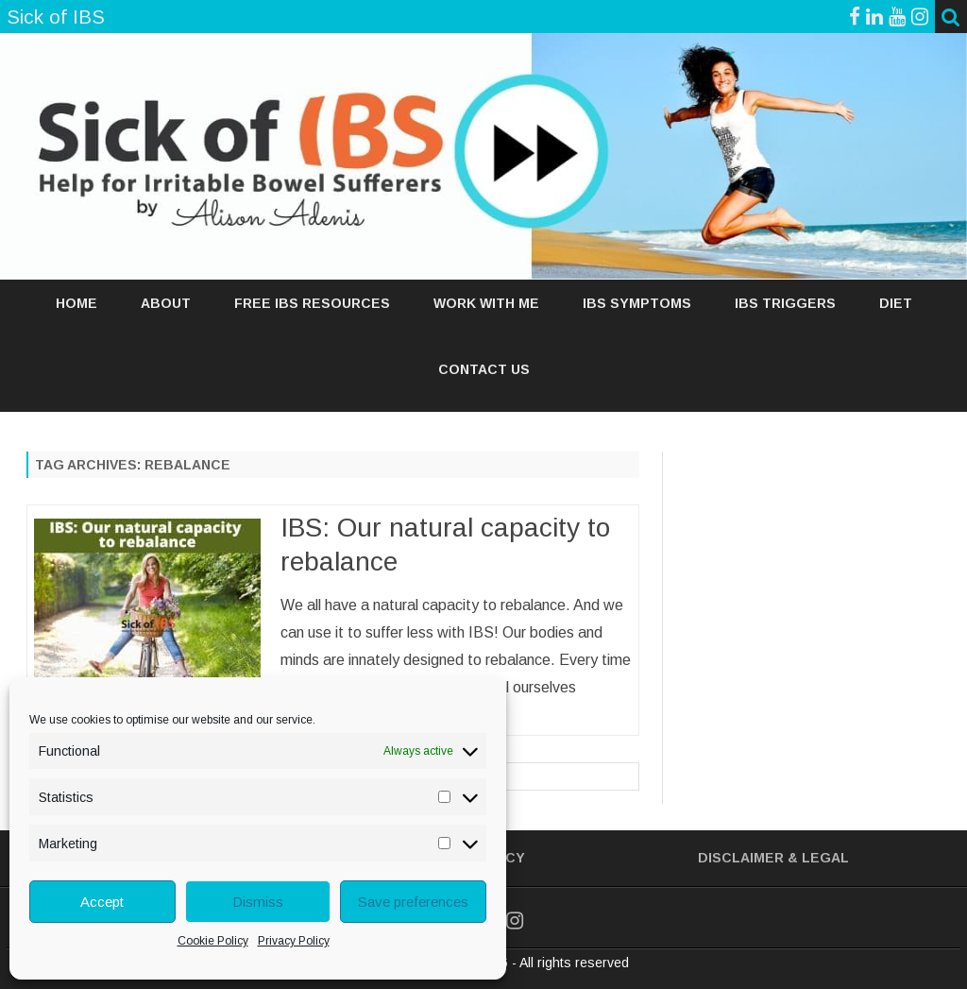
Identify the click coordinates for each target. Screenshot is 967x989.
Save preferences (413, 902)
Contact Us (484, 369)
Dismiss (257, 902)
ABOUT (166, 303)
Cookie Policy (213, 940)
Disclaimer (741, 857)
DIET (895, 303)
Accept (102, 902)
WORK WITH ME (486, 303)
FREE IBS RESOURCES (312, 303)
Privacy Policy (294, 940)
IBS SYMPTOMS (637, 303)
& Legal (818, 857)
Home (76, 303)
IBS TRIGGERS (785, 303)
